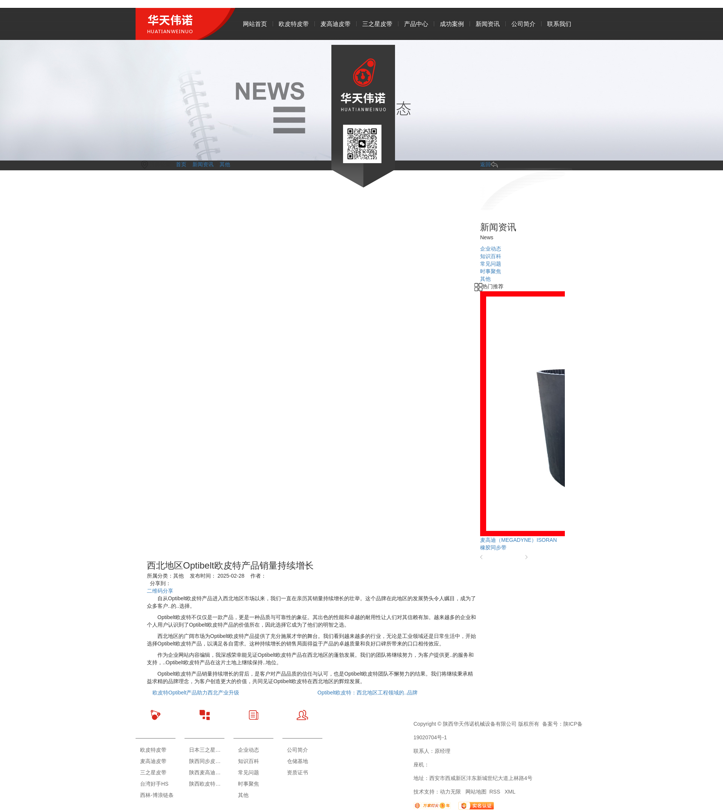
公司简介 (523, 24)
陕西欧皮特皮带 (206, 784)
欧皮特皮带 (294, 24)
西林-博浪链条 (157, 795)
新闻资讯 (488, 24)
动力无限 (450, 792)
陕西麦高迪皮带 (206, 772)
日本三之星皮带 (206, 750)
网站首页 (255, 24)
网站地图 (476, 792)
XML (510, 792)
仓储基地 (297, 761)
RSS (495, 792)
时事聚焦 (248, 784)
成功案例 (452, 24)
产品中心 (416, 24)
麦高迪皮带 (335, 24)
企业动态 (248, 750)
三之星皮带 (377, 24)
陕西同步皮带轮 (206, 761)
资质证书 (297, 772)
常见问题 (248, 772)
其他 (243, 795)
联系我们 (559, 24)
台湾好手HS (154, 784)
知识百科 (248, 761)
